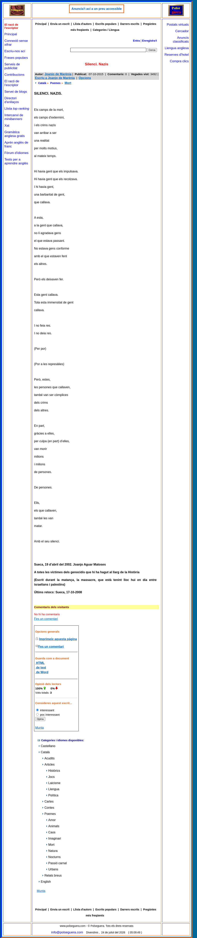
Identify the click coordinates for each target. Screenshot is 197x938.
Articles (48, 764)
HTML (40, 663)
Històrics (53, 770)
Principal (10, 34)
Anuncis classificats (181, 39)
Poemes (55, 83)
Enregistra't (149, 40)
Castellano (46, 746)
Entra (136, 40)
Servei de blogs (15, 91)
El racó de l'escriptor (11, 83)
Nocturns (53, 857)
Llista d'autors (82, 23)
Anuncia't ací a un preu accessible (97, 8)
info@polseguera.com (67, 932)
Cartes (47, 801)
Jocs (50, 776)
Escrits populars (106, 23)
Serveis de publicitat (12, 66)
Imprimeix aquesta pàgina (58, 639)
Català (42, 83)
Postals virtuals (178, 24)
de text (40, 667)
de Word (41, 672)
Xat (6, 125)
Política (52, 795)
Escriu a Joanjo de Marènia (55, 78)
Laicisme (53, 783)
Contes (48, 807)
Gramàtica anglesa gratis (14, 134)
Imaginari (53, 838)
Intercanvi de (13, 117)
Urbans (52, 869)
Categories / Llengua (106, 29)
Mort (68, 83)
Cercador (182, 31)
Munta (39, 727)
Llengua (52, 789)
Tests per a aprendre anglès (16, 161)
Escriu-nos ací (14, 51)
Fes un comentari (46, 618)
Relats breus (52, 875)
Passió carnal (56, 863)
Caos (50, 832)
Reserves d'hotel (176, 54)
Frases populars (16, 58)
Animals (52, 826)
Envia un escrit (60, 23)
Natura (52, 850)
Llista (16, 108)
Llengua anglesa (177, 48)
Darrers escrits (129, 23)
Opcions (85, 78)
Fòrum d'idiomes (16, 153)
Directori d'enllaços (11, 100)
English (44, 881)
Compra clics (179, 61)
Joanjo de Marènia (57, 74)
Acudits (48, 758)
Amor (51, 820)
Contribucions (14, 74)
